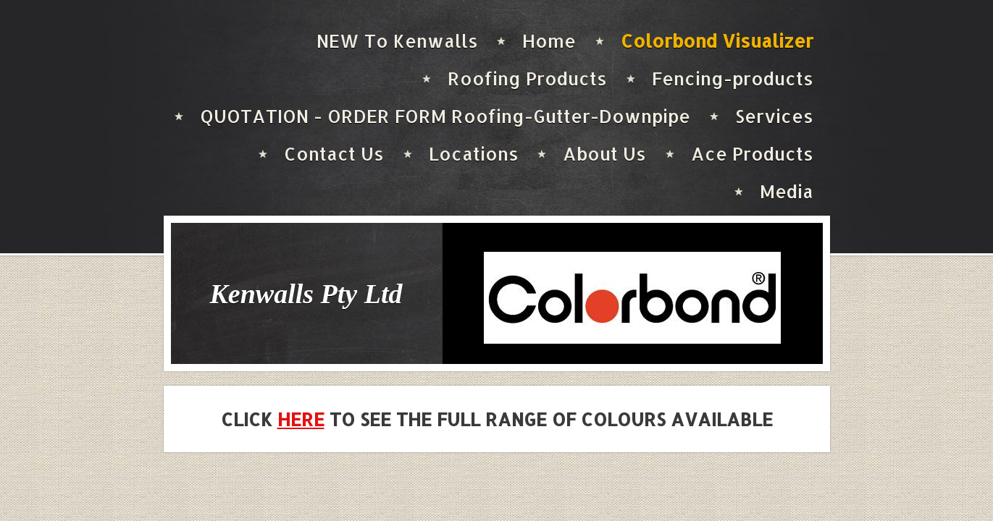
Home (549, 40)
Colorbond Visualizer (717, 40)
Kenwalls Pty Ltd (306, 294)
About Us (604, 153)
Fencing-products (732, 78)
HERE (300, 419)
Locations (474, 153)
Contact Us (334, 153)
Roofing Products (527, 78)
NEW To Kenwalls (397, 40)
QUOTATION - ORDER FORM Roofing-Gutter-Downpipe (445, 115)
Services (774, 115)
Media (786, 191)
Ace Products (752, 153)
